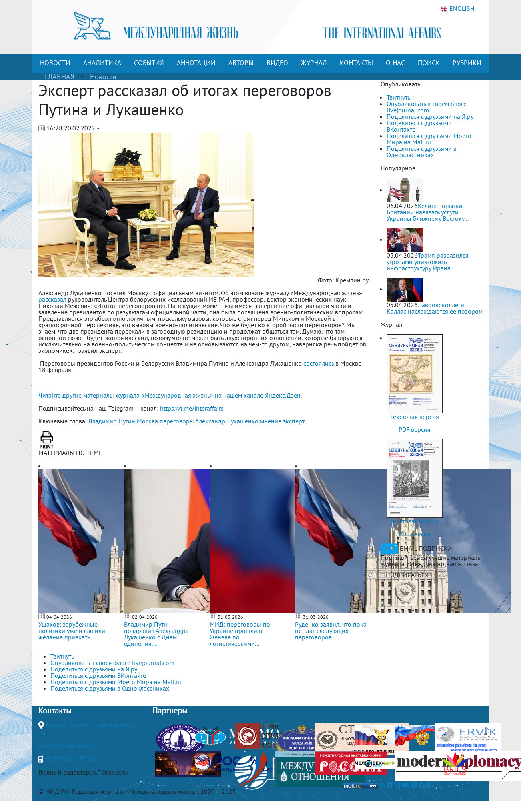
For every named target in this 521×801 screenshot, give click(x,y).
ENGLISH (458, 8)
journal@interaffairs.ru (69, 745)
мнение (270, 421)
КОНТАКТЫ (356, 62)
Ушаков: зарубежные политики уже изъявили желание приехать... (71, 630)
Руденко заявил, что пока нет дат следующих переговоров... (331, 630)
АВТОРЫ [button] (241, 62)
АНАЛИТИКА (102, 62)
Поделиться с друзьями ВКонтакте (419, 126)
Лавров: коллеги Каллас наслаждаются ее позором (435, 308)
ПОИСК (429, 62)
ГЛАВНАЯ (59, 76)
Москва (147, 421)
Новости (103, 76)
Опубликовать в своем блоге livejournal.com (427, 107)
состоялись (318, 363)
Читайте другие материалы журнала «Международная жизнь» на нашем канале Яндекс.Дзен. (170, 395)
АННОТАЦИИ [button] (196, 62)
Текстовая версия (414, 417)
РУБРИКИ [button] (467, 62)
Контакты (54, 710)
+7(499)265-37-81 (70, 758)
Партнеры (169, 710)
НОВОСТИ (55, 62)
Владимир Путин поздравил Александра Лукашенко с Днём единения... (156, 633)
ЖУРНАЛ (314, 62)
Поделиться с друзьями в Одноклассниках (422, 151)
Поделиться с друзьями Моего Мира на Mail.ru (429, 139)
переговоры (177, 421)
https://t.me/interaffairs (192, 408)
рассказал (52, 299)
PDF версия (415, 429)
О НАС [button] (395, 62)
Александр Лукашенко (226, 421)
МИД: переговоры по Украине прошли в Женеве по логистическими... (240, 633)
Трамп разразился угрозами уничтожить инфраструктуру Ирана (428, 261)
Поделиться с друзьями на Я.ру (430, 116)
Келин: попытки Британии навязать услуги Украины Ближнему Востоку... (428, 212)
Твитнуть (398, 97)
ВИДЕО (277, 62)
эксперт (294, 421)
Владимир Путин (111, 421)
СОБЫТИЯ (149, 62)
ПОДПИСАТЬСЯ (407, 575)
